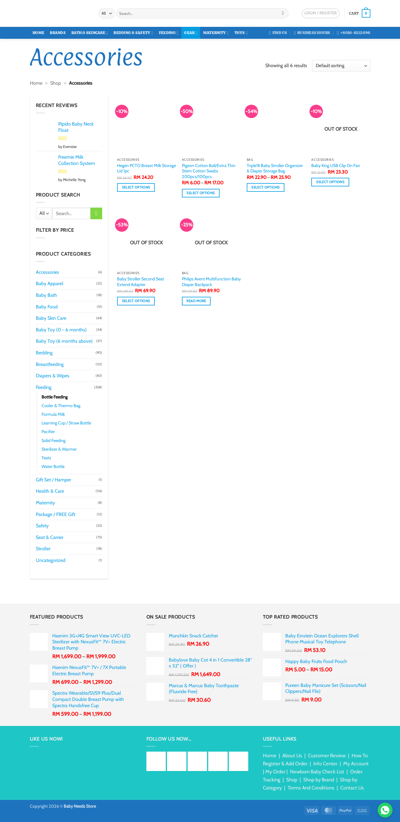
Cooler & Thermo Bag (61, 405)
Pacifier (48, 431)
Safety (42, 526)
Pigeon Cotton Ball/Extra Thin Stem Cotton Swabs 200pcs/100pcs (208, 171)
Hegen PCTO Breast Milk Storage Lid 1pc (146, 168)
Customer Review (327, 755)
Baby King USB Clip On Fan (335, 165)
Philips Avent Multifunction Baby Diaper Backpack (211, 281)
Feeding (168, 33)
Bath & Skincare (89, 33)
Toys (241, 33)
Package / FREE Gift (55, 514)
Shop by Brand (318, 780)
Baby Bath (46, 295)
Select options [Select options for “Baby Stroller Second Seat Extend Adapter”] (136, 301)
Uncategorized (50, 560)
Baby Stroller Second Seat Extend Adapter (140, 281)
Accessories (47, 272)
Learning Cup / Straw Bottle (66, 423)
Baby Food (47, 307)
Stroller (43, 548)
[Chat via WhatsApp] (385, 810)
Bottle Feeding (55, 397)
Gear (190, 33)
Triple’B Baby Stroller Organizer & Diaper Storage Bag (275, 168)
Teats (46, 458)
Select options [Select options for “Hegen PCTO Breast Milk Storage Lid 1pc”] (136, 187)
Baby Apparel (49, 283)
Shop (55, 83)
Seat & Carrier (49, 537)
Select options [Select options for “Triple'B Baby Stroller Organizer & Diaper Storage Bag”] (265, 187)
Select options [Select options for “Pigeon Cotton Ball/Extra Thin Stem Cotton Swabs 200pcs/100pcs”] (200, 193)
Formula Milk (53, 414)
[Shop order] (341, 66)
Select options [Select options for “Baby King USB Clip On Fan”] (330, 182)
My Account (356, 764)
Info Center (325, 764)
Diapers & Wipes (52, 375)
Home (38, 32)
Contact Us (352, 788)
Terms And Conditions (311, 788)
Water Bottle (53, 466)
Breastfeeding (50, 364)
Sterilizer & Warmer (59, 449)
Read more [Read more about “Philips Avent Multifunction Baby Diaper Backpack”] (196, 301)
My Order (275, 772)
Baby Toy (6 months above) (64, 341)
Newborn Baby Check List (317, 772)
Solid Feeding (53, 440)
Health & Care (50, 491)
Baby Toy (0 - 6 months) (61, 330)
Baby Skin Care (51, 318)
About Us (292, 755)
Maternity (216, 33)
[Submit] (283, 13)
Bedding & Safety (133, 33)
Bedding (44, 353)
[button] (359, 13)
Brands (58, 32)
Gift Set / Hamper (53, 480)
